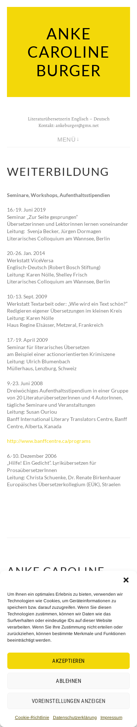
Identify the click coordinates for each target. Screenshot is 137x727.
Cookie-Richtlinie (32, 717)
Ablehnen (68, 681)
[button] (126, 580)
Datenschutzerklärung (75, 717)
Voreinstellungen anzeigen (69, 701)
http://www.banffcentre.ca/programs (49, 441)
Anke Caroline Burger (68, 52)
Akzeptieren (68, 661)
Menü (66, 139)
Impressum (111, 717)
